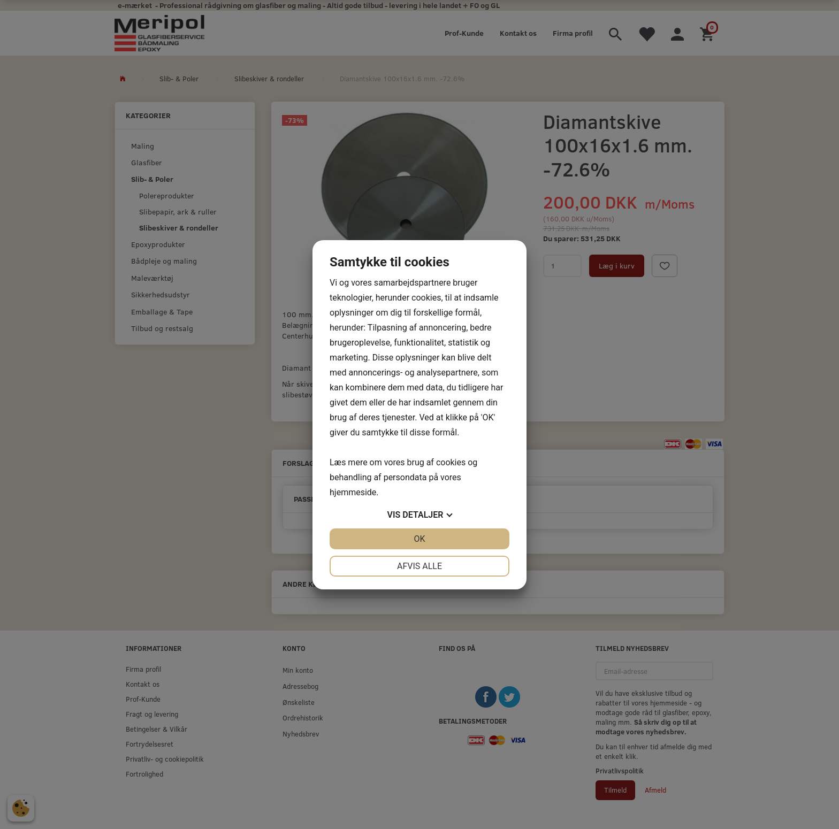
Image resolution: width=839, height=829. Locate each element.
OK (419, 539)
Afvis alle (419, 566)
